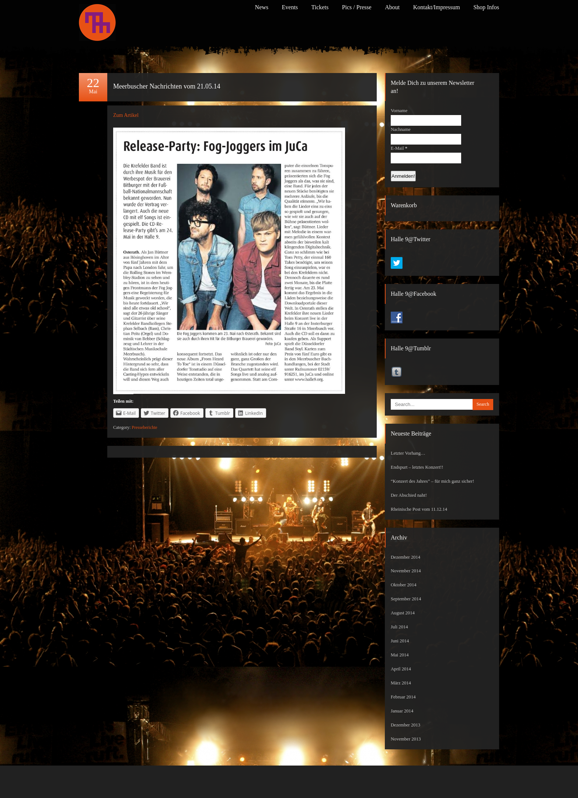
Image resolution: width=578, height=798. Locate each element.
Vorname (399, 110)
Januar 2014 (402, 711)
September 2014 (406, 598)
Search (483, 404)
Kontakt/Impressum (436, 7)
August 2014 (403, 612)
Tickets (320, 7)
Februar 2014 (403, 697)
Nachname (401, 129)
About (392, 7)
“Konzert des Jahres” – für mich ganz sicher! (432, 481)
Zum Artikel (126, 115)
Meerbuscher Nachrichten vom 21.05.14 (166, 86)
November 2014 (406, 570)
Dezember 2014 (405, 557)
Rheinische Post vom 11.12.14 (419, 509)
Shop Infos (486, 7)
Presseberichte (144, 427)
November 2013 (406, 739)
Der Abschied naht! (409, 495)
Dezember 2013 (405, 725)
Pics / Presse (357, 7)
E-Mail (399, 148)
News (261, 7)
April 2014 (401, 669)
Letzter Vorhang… (408, 453)
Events (290, 7)
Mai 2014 (400, 655)
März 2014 (401, 683)
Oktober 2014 (404, 584)
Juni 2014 (400, 640)
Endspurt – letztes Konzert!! (417, 467)
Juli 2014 (399, 626)
